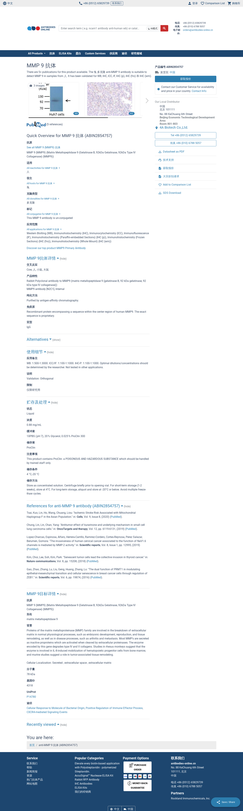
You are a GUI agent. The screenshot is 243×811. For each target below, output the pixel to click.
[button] (147, 101)
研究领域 (136, 53)
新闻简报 (32, 771)
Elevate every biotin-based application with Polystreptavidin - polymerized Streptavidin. (97, 767)
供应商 (114, 53)
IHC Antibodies (83, 783)
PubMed (116, 516)
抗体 (52, 53)
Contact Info (199, 91)
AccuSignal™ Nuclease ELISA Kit (94, 775)
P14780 (31, 696)
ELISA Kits (65, 53)
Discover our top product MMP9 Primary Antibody (56, 248)
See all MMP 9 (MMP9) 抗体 (43, 147)
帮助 (29, 767)
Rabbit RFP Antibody (87, 779)
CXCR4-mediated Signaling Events (47, 712)
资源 (29, 775)
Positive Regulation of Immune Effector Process (114, 708)
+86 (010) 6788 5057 (189, 786)
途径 (124, 53)
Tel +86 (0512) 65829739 (186, 135)
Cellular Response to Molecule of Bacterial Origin (56, 708)
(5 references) (45, 124)
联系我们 (117, 3)
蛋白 (78, 53)
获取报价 (185, 78)
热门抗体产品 (35, 779)
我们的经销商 (83, 791)
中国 (172, 72)
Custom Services (95, 53)
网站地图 (32, 783)
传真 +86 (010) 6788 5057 (185, 143)
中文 (8, 3)
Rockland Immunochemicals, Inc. (190, 798)
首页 (32, 745)
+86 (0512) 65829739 (94, 3)
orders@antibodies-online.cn (198, 30)
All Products (35, 53)
